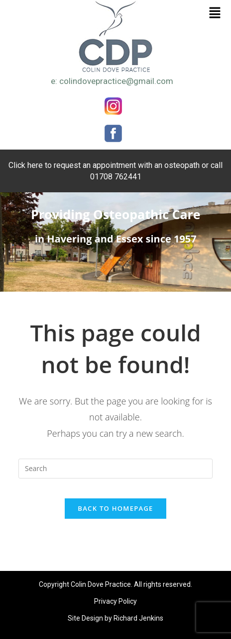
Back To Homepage (115, 508)
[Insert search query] (115, 469)
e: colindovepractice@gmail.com (112, 81)
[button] (215, 12)
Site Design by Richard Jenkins (115, 618)
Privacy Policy (115, 601)
